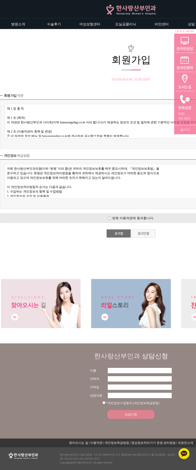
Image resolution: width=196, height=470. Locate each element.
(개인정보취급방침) (146, 403)
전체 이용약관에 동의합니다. (133, 218)
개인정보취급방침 (117, 442)
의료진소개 (185, 442)
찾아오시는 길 (78, 442)
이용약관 (96, 442)
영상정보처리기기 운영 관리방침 (153, 442)
